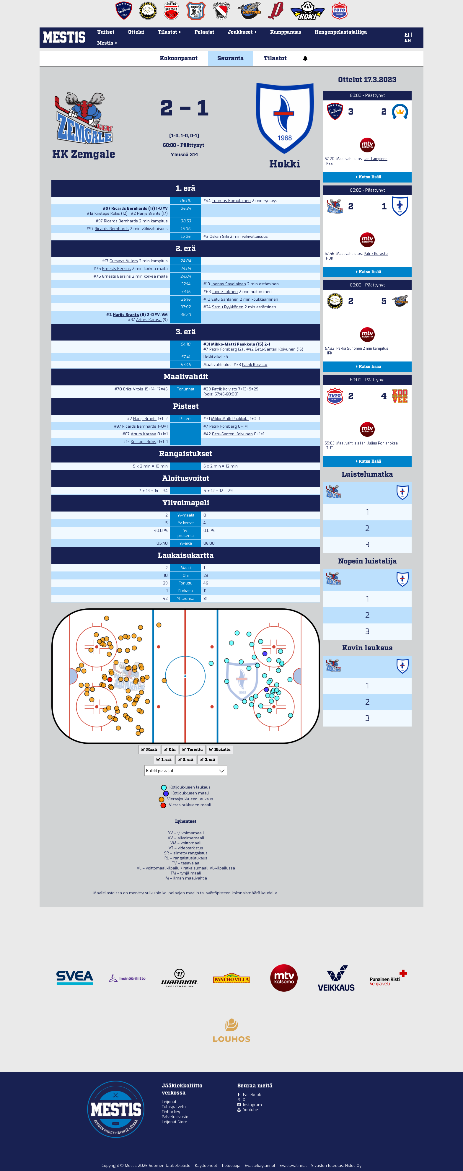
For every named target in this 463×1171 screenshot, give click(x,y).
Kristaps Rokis (107, 213)
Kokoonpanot (179, 58)
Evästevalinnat (293, 1165)
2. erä (185, 759)
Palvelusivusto (175, 1116)
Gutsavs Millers (124, 260)
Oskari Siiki (219, 236)
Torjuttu (192, 749)
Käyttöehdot (206, 1165)
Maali (148, 749)
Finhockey (171, 1111)
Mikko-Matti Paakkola (233, 344)
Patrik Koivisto (254, 364)
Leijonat (169, 1101)
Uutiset (106, 32)
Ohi (169, 749)
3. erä (207, 759)
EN (408, 41)
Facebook (252, 1094)
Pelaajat (204, 32)
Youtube (250, 1109)
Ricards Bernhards (129, 208)
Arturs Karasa (149, 319)
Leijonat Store (174, 1121)
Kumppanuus (285, 32)
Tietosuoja (231, 1165)
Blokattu (219, 749)
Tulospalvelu (174, 1106)
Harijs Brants (148, 213)
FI (407, 35)
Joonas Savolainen (228, 283)
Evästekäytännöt (260, 1165)
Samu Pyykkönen (227, 307)
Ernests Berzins (116, 268)
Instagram (252, 1104)
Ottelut (136, 32)
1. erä (163, 759)
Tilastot (275, 58)
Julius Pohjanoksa (382, 443)
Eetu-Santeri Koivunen (275, 349)
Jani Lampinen (375, 159)
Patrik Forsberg (223, 349)
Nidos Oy (353, 1165)
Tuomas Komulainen (231, 200)
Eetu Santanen (225, 299)
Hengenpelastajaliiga (341, 32)
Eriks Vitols (133, 389)
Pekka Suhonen (349, 348)
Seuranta (230, 58)
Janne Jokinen (225, 291)
